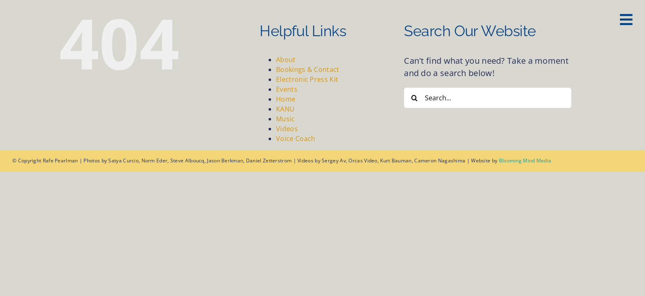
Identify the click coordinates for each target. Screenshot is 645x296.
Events (286, 89)
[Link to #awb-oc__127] (626, 19)
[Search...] (487, 98)
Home (285, 99)
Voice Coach (295, 138)
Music (285, 118)
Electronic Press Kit (307, 79)
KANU (285, 108)
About (286, 59)
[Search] (414, 98)
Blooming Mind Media (525, 160)
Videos (287, 128)
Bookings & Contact (307, 69)
